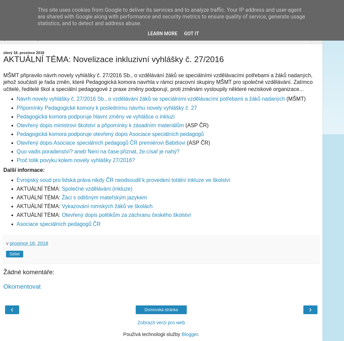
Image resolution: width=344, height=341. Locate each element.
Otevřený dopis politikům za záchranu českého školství (126, 215)
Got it (191, 34)
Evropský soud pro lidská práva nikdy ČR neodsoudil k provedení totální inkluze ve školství (123, 180)
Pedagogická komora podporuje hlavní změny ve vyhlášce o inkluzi (96, 116)
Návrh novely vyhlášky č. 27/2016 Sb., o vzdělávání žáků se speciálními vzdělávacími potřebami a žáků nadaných (151, 99)
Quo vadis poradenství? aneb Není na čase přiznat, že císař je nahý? (98, 151)
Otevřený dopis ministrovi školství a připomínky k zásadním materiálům (100, 125)
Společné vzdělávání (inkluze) (97, 189)
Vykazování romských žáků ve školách (107, 206)
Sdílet (14, 254)
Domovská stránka (161, 309)
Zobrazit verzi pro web (161, 322)
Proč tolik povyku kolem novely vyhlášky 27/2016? (76, 160)
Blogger (189, 334)
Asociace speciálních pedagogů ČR (59, 224)
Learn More (162, 34)
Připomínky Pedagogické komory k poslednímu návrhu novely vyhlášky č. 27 (107, 108)
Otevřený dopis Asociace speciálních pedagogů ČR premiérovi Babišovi (101, 143)
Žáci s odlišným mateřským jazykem (104, 197)
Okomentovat (22, 286)
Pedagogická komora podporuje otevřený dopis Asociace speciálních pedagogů (110, 134)
